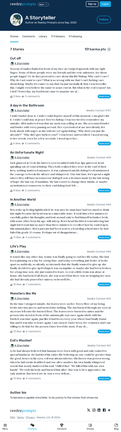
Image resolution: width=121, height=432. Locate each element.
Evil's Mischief (21, 340)
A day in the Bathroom (27, 105)
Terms (20, 417)
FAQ (12, 417)
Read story (104, 96)
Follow (103, 19)
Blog (116, 429)
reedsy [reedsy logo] (23, 4)
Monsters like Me (23, 293)
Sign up (92, 4)
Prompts (32, 429)
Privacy (30, 417)
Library (43, 36)
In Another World (23, 199)
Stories (90, 429)
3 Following (75, 36)
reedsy (23, 410)
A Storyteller (21, 63)
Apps (43, 4)
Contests (62, 429)
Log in (105, 4)
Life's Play (18, 246)
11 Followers (58, 36)
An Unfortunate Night (27, 152)
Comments (28, 36)
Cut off (15, 58)
